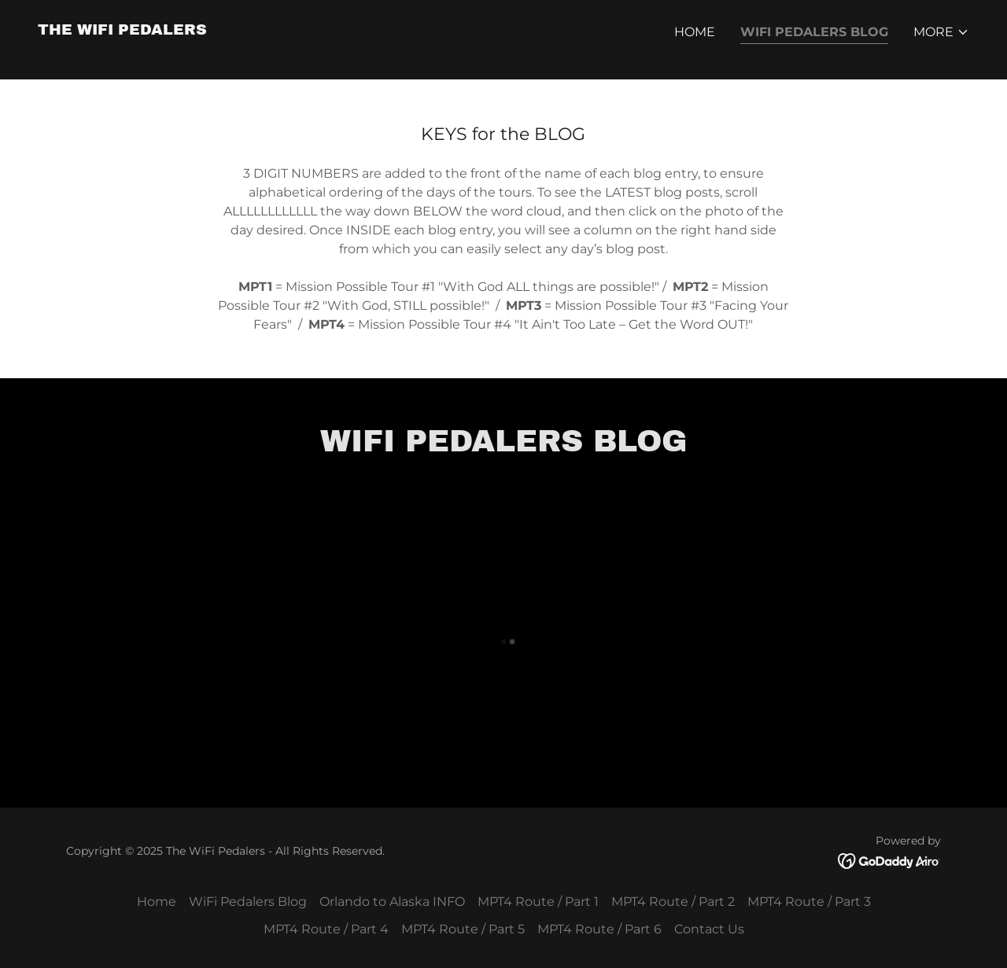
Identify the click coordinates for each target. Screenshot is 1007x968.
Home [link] (694, 31)
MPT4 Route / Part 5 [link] (463, 929)
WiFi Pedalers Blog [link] (814, 31)
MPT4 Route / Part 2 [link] (673, 901)
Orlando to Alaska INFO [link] (392, 901)
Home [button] (156, 901)
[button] (941, 32)
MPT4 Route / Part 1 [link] (538, 901)
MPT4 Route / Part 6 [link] (599, 929)
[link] (122, 30)
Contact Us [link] (709, 929)
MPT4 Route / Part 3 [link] (809, 901)
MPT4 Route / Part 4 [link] (326, 929)
